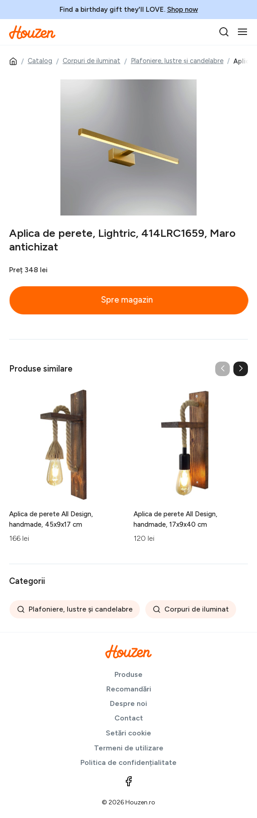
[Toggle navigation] (242, 31)
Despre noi (128, 703)
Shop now (182, 9)
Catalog (40, 61)
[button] (240, 369)
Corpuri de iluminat (91, 61)
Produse (128, 674)
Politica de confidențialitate (128, 762)
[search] (224, 32)
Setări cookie (128, 733)
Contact (128, 718)
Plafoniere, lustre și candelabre (177, 61)
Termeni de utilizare (128, 748)
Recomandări (128, 689)
